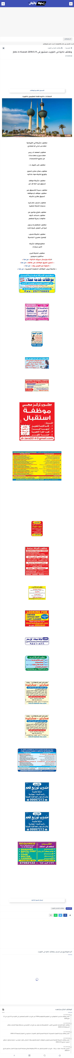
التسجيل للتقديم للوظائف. (37, 90)
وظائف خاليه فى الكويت (55, 48)
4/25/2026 (65, 1038)
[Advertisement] (37, 21)
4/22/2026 (65, 1023)
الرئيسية (69, 48)
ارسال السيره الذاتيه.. (37, 900)
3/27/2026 (65, 1031)
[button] (65, 915)
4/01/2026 (65, 1046)
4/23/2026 (65, 1014)
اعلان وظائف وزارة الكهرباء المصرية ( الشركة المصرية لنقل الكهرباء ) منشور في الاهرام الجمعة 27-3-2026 (40, 1033)
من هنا (26, 260)
